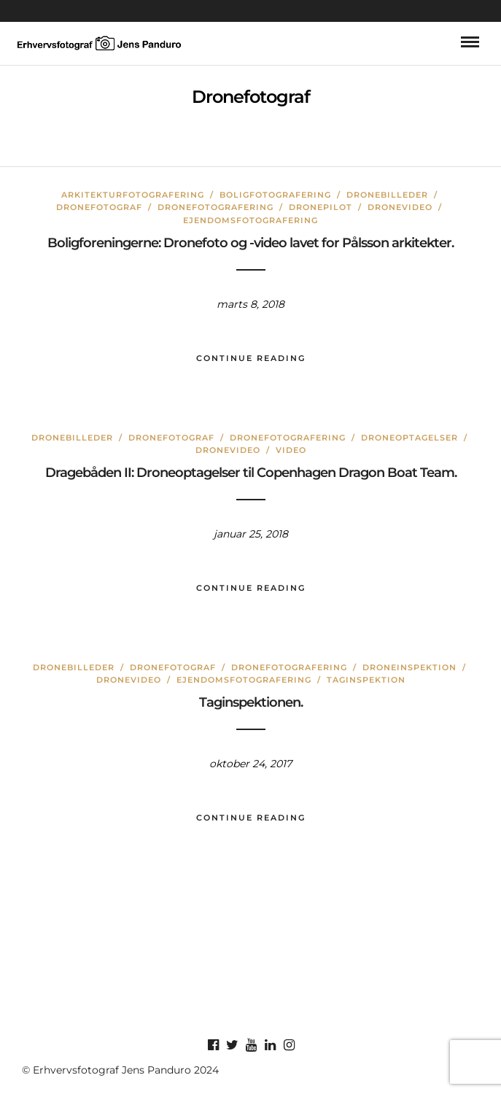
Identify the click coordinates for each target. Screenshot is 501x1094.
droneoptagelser (409, 437)
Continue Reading (251, 358)
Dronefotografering (215, 207)
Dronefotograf (99, 207)
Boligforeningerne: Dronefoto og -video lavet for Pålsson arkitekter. (250, 243)
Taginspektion (366, 680)
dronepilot (320, 207)
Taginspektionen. (251, 702)
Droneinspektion (409, 667)
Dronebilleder (387, 195)
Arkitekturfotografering (132, 195)
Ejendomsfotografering (250, 220)
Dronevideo (400, 207)
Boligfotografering (275, 195)
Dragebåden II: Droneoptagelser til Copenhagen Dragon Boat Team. (251, 473)
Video (291, 450)
